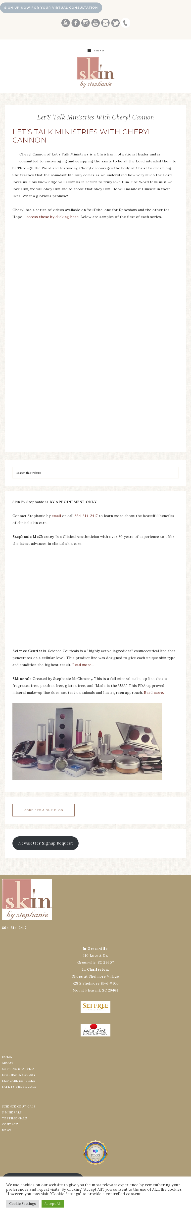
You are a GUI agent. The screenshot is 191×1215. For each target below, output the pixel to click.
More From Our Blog (43, 810)
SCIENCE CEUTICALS (19, 1106)
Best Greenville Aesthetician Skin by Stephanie (95, 72)
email (56, 516)
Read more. (154, 692)
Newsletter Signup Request (45, 843)
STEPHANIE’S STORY (19, 1074)
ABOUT (8, 1063)
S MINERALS (12, 1112)
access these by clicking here (53, 217)
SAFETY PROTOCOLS (19, 1086)
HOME (7, 1057)
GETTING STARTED (18, 1068)
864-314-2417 (87, 516)
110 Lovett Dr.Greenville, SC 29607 (95, 955)
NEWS (7, 1130)
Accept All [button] (53, 1204)
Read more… (83, 665)
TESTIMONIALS (14, 1118)
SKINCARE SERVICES (18, 1080)
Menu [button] (99, 50)
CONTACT (10, 1124)
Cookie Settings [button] (22, 1204)
